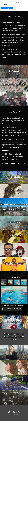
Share (8, 309)
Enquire (17, 309)
